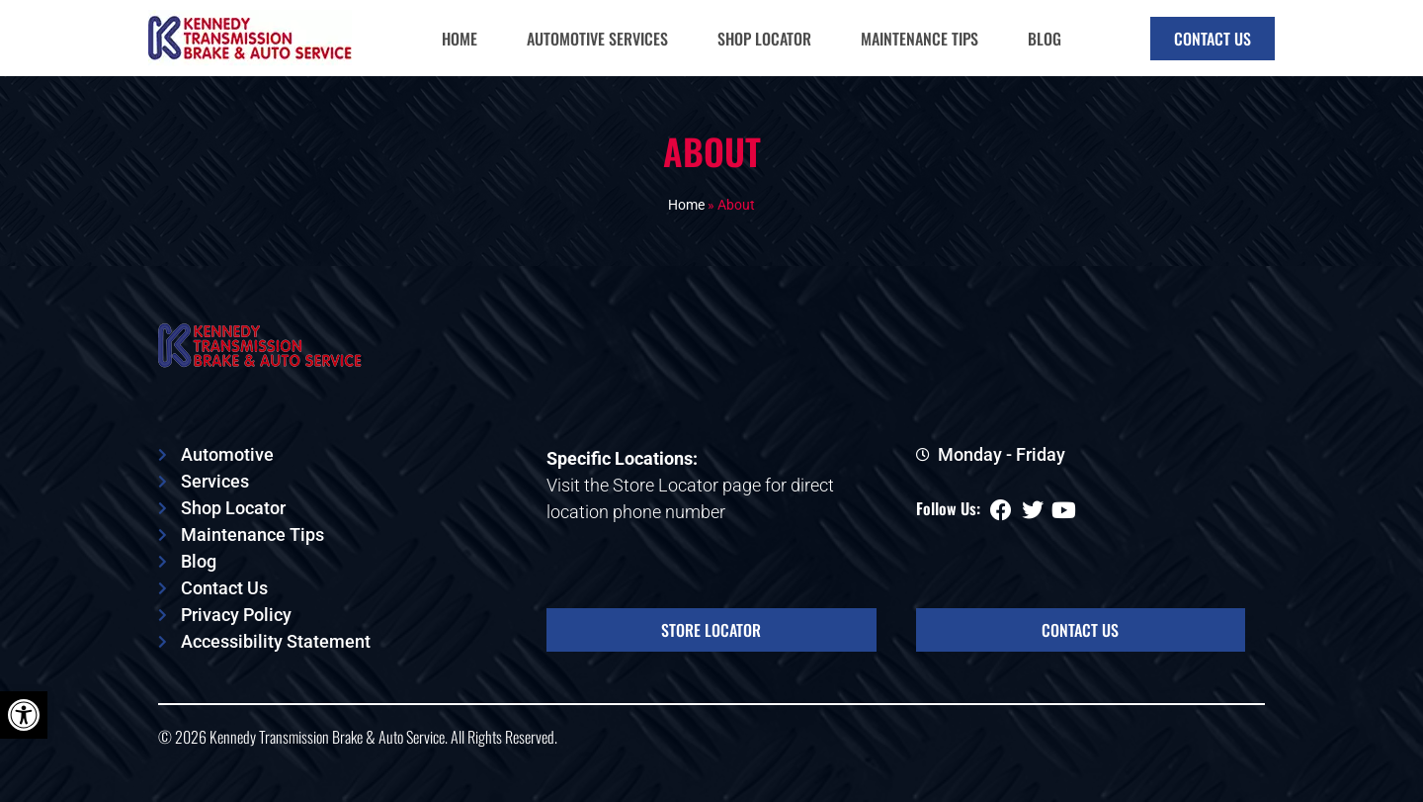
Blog (1044, 38)
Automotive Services (597, 38)
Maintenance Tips (919, 38)
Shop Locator (764, 38)
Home (459, 38)
